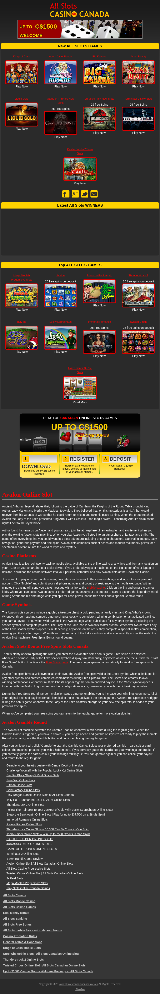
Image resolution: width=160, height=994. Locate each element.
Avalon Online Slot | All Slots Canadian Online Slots (39, 863)
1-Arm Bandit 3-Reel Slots (80, 370)
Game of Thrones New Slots (60, 100)
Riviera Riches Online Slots (24, 824)
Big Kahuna (99, 56)
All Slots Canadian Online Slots (80, 10)
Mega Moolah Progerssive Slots (21, 277)
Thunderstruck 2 (138, 275)
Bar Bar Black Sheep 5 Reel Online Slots (32, 775)
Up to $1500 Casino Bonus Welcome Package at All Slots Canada (48, 971)
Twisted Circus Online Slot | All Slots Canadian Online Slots (44, 873)
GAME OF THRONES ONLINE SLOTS (31, 849)
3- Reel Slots (14, 878)
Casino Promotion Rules (20, 936)
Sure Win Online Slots (20, 780)
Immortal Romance (99, 321)
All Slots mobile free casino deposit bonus (32, 930)
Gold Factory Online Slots (23, 790)
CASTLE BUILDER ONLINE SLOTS (29, 839)
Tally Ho (21, 321)
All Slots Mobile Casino (19, 901)
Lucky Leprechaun (60, 321)
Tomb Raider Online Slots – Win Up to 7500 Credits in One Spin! (48, 834)
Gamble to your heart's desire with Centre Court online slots (45, 765)
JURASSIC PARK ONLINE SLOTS (28, 844)
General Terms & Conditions (22, 942)
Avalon (60, 275)
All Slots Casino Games (19, 907)
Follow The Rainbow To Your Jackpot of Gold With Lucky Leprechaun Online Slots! (59, 809)
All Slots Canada (14, 895)
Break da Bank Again (99, 275)
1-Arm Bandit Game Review (24, 858)
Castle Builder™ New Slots (80, 151)
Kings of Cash (21, 56)
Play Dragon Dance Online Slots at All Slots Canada (40, 795)
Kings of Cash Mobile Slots (22, 948)
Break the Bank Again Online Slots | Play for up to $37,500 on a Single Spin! (55, 814)
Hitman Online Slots (19, 785)
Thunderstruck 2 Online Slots (25, 804)
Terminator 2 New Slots (138, 98)
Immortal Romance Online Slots (27, 819)
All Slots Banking (15, 918)
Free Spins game (57, 662)
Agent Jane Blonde (60, 56)
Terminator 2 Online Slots (22, 853)
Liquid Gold (22, 98)
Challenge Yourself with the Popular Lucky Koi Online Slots (44, 770)
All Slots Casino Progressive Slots (28, 868)
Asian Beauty (138, 56)
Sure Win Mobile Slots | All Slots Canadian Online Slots (41, 953)
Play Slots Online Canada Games (28, 888)
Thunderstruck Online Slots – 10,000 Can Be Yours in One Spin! (47, 829)
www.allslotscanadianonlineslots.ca (78, 984)
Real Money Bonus (16, 912)
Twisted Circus (138, 321)
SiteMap (80, 989)
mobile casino (96, 587)
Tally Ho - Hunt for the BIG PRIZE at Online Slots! (38, 800)
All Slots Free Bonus (17, 924)
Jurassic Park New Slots (99, 98)
